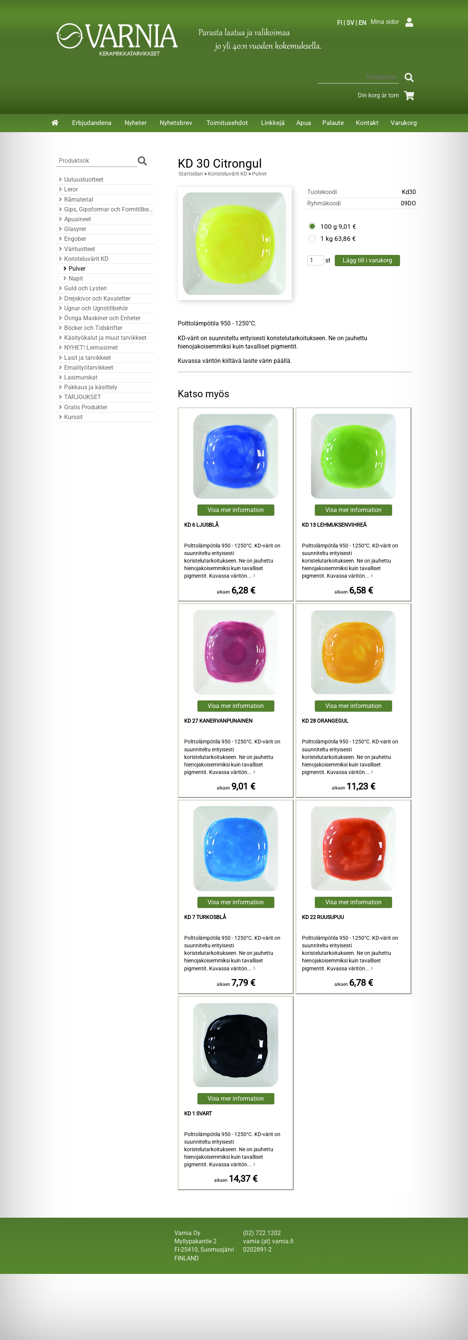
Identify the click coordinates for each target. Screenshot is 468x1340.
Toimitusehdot (227, 122)
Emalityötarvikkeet (85, 367)
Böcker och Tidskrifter (89, 328)
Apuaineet (74, 219)
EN (362, 22)
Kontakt (367, 122)
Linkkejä (273, 122)
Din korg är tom (387, 95)
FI (339, 22)
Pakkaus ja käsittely (87, 387)
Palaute (333, 122)
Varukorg (404, 122)
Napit (72, 278)
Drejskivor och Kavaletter (93, 298)
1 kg (326, 238)
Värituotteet (76, 249)
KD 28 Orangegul (325, 721)
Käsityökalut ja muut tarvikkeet (101, 337)
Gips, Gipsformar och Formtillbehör (105, 209)
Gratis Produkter (82, 407)
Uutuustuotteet (80, 179)
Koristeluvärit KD (83, 258)
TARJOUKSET (79, 397)
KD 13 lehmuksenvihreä (334, 525)
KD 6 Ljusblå (201, 525)
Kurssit (70, 417)
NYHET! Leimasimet (87, 347)
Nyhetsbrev (176, 122)
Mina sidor (394, 21)
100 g (328, 226)
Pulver (73, 268)
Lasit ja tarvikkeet (84, 357)
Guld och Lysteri (82, 288)
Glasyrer (71, 229)
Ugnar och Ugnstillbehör (92, 308)
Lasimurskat (77, 377)
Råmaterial (75, 199)
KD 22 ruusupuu (323, 917)
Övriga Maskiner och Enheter (98, 318)
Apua (303, 122)
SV (350, 22)
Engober (71, 238)
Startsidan (191, 174)
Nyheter (136, 122)
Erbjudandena (91, 122)
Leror (67, 189)
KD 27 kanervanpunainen (218, 721)
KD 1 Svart (198, 1113)
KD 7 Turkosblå (205, 917)
